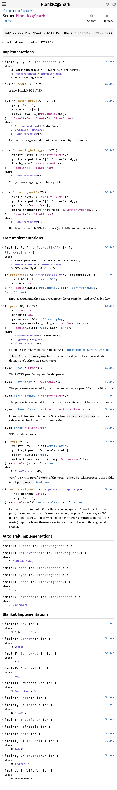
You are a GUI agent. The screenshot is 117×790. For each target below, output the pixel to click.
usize (40, 493)
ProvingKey (48, 114)
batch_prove (27, 100)
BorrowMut (29, 653)
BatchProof (35, 118)
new (20, 84)
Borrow (26, 639)
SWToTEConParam (51, 73)
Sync (23, 575)
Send (23, 568)
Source (7, 21)
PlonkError (63, 118)
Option (71, 209)
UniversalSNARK (46, 247)
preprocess (19, 274)
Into (30, 705)
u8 (88, 209)
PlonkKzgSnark (55, 4)
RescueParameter (25, 73)
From (24, 698)
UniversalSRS (45, 279)
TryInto (33, 756)
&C (35, 109)
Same (24, 734)
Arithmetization (26, 126)
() (28, 168)
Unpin (24, 582)
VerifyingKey (52, 154)
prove (14, 306)
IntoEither (30, 719)
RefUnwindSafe (32, 553)
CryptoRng (21, 129)
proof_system (23, 11)
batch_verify (28, 192)
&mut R (28, 105)
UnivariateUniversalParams (63, 409)
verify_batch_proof (33, 150)
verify (15, 441)
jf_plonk (8, 11)
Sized (34, 632)
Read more (42, 482)
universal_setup (23, 489)
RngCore (37, 129)
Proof (36, 205)
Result (19, 118)
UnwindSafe (29, 597)
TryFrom (33, 741)
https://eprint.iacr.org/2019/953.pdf (88, 350)
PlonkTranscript (26, 133)
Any (23, 624)
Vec (82, 209)
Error (20, 292)
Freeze (25, 546)
